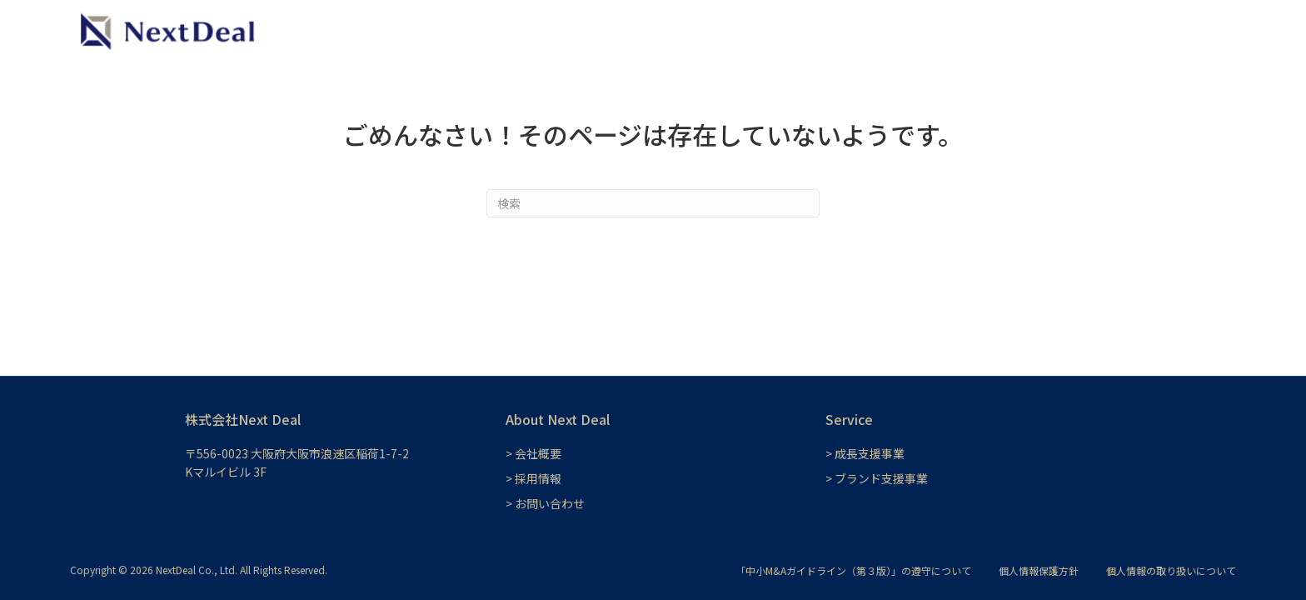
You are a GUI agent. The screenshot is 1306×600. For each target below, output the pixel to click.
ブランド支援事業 (916, 31)
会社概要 (1117, 31)
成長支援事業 (818, 31)
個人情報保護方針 (1039, 570)
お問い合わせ (1193, 31)
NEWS (997, 31)
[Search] (653, 203)
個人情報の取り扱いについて (1171, 570)
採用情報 (1054, 31)
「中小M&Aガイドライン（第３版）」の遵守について (853, 570)
